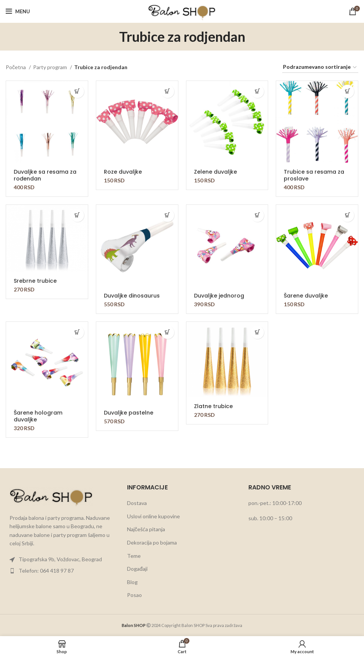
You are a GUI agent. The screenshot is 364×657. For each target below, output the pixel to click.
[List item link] (61, 559)
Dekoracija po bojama (152, 542)
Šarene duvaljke (306, 295)
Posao (134, 595)
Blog (132, 582)
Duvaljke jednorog (219, 295)
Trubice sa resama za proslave (314, 175)
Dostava (137, 503)
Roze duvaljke (123, 172)
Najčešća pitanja (146, 529)
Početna (16, 67)
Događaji (137, 568)
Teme (134, 556)
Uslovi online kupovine (153, 516)
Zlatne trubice (213, 406)
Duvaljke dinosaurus (132, 295)
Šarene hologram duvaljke (38, 416)
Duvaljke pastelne (128, 412)
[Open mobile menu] (18, 11)
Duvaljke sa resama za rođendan (45, 175)
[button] (77, 91)
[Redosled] (320, 67)
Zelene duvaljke (215, 172)
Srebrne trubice (35, 281)
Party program (50, 67)
